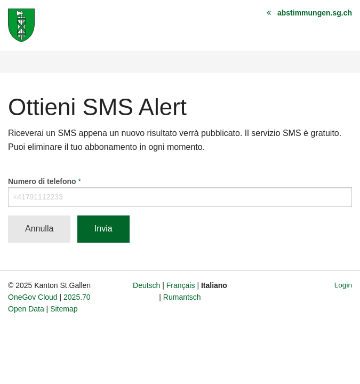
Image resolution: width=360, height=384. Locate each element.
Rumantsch (182, 297)
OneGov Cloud (33, 297)
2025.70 (77, 297)
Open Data (26, 309)
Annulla (39, 228)
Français (180, 285)
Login (343, 285)
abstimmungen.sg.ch (314, 13)
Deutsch (146, 285)
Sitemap (63, 309)
